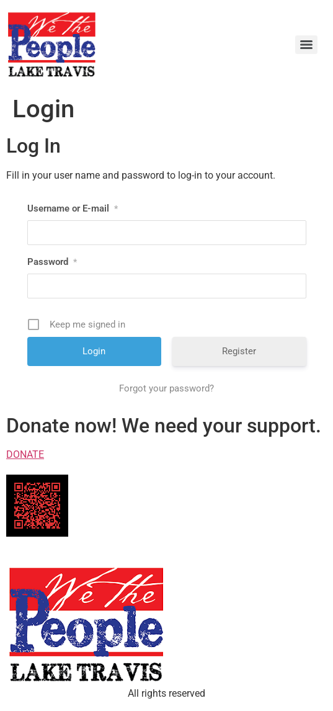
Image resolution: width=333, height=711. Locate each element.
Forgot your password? (166, 388)
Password (52, 262)
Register (239, 351)
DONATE (25, 454)
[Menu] (306, 44)
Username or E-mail (72, 208)
